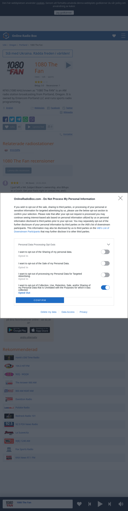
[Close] (121, 199)
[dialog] (64, 255)
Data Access (68, 312)
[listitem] (64, 244)
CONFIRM (40, 300)
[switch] (105, 252)
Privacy (83, 312)
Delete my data (48, 312)
